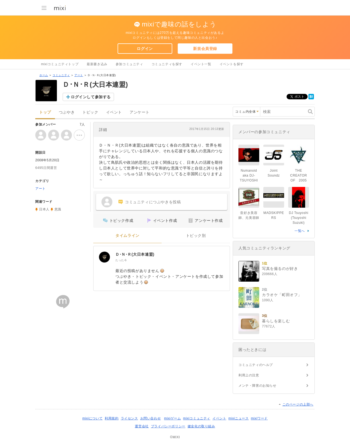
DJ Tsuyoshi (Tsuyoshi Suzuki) (298, 218)
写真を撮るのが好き (280, 268)
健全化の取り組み (201, 426)
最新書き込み (97, 64)
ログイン (145, 48)
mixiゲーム (172, 418)
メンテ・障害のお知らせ (257, 386)
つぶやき (67, 112)
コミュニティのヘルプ (255, 365)
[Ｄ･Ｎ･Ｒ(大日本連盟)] (104, 257)
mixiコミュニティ (196, 418)
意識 (57, 209)
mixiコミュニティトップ (59, 64)
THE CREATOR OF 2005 (298, 175)
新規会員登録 (205, 48)
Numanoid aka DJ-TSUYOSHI (249, 175)
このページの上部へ (297, 404)
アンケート (140, 112)
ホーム (43, 75)
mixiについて (92, 418)
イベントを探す (232, 64)
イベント (114, 112)
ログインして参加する (91, 97)
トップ (45, 112)
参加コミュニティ (129, 64)
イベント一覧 (201, 64)
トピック (90, 112)
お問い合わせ (150, 418)
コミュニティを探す (166, 64)
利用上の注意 (248, 375)
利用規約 (111, 418)
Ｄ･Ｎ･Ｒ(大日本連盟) (134, 254)
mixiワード (259, 418)
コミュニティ (61, 75)
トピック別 (196, 236)
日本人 (44, 209)
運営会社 (141, 426)
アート (78, 75)
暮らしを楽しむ (276, 321)
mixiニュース (238, 418)
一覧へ (299, 231)
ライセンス (129, 418)
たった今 (121, 260)
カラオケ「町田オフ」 (282, 295)
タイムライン (127, 236)
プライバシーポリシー (168, 426)
